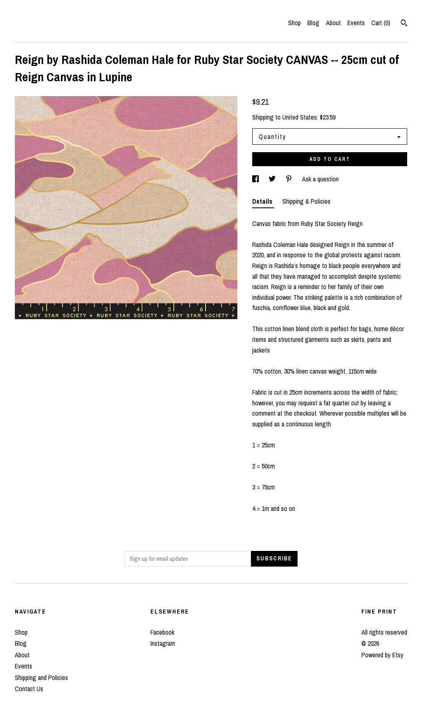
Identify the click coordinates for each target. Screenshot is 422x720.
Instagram (162, 643)
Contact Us (29, 688)
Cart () (380, 22)
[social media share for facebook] (256, 179)
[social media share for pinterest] (290, 179)
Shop (294, 22)
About (333, 22)
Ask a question (320, 179)
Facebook (162, 632)
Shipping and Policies (41, 677)
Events (356, 22)
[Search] (404, 23)
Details (263, 201)
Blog (313, 22)
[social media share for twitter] (273, 179)
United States (299, 117)
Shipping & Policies (306, 201)
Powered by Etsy (382, 654)
